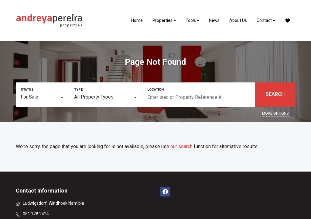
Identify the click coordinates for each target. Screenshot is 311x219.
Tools (192, 20)
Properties (164, 20)
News (214, 20)
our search (181, 146)
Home (137, 20)
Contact (266, 20)
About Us (238, 20)
